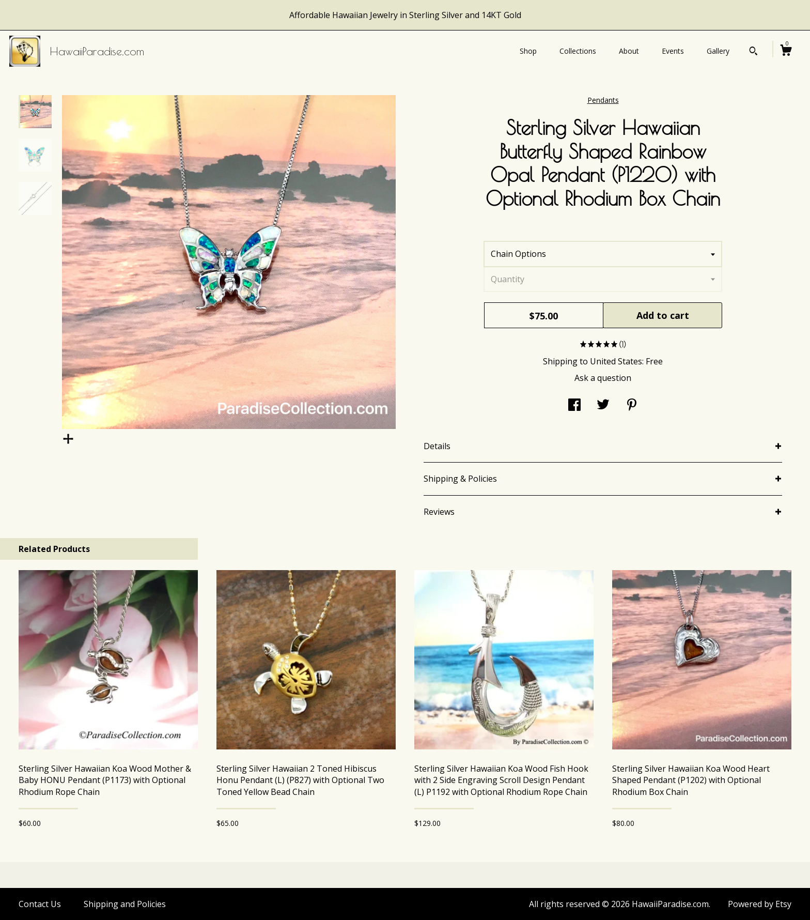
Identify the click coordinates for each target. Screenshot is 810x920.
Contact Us (40, 904)
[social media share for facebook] (574, 405)
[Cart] (785, 51)
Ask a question (602, 378)
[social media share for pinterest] (632, 405)
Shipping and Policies (125, 904)
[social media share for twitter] (603, 405)
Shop (528, 51)
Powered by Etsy (759, 904)
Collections (577, 51)
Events (673, 51)
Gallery (718, 51)
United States (616, 361)
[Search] (753, 52)
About (629, 51)
